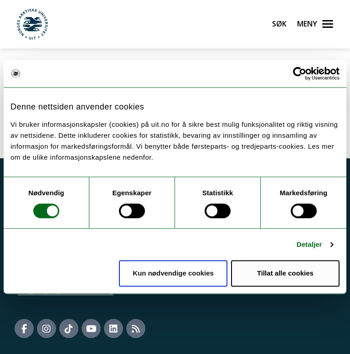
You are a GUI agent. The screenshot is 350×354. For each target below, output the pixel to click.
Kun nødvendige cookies (173, 273)
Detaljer (309, 244)
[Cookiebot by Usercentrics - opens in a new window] (300, 73)
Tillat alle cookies (285, 273)
